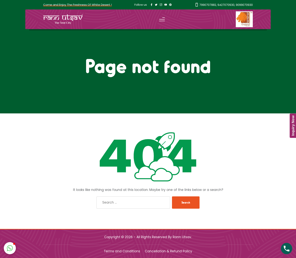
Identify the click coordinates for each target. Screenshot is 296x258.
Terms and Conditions (122, 251)
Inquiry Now (293, 125)
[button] (10, 248)
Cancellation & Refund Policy (168, 251)
